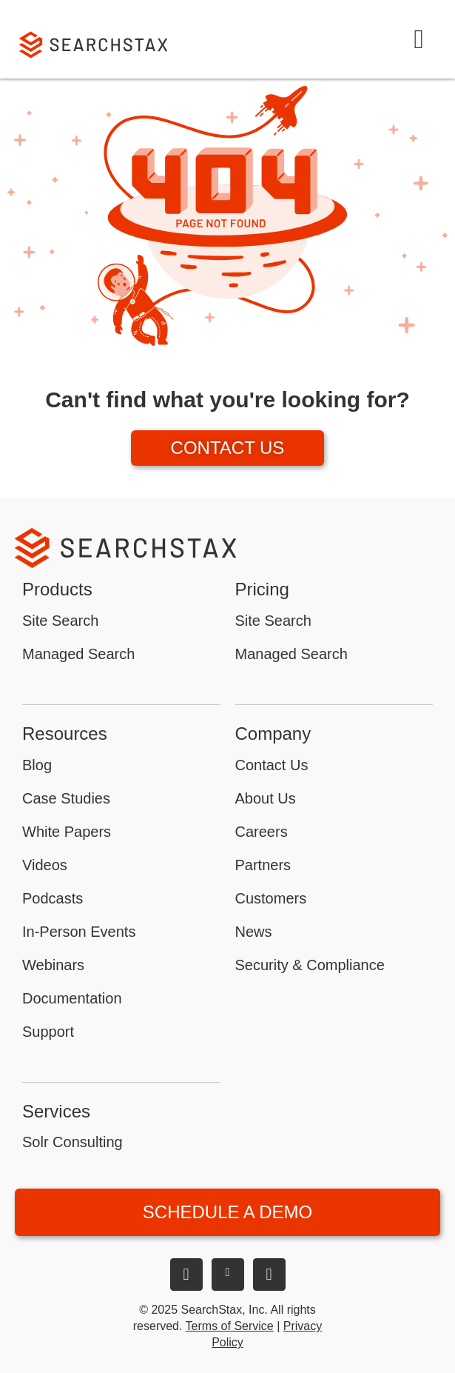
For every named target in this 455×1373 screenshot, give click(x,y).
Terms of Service (230, 1326)
